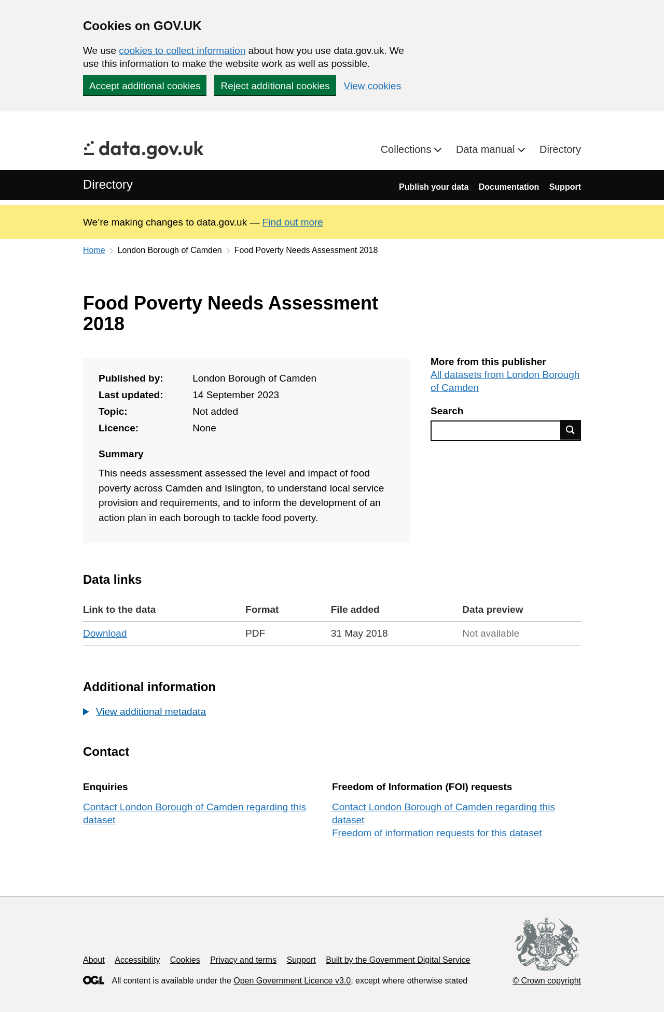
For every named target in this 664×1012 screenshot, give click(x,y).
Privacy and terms (243, 959)
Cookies (185, 959)
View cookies (373, 86)
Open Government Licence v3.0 (292, 980)
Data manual (487, 149)
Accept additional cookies (144, 85)
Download (105, 633)
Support (565, 186)
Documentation (509, 186)
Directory (560, 149)
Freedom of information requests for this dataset (437, 832)
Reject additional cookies (274, 85)
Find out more (292, 222)
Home (94, 250)
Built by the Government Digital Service (398, 959)
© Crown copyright (547, 980)
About (94, 959)
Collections (407, 149)
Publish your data (433, 186)
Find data (570, 430)
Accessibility (137, 959)
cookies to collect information (182, 50)
